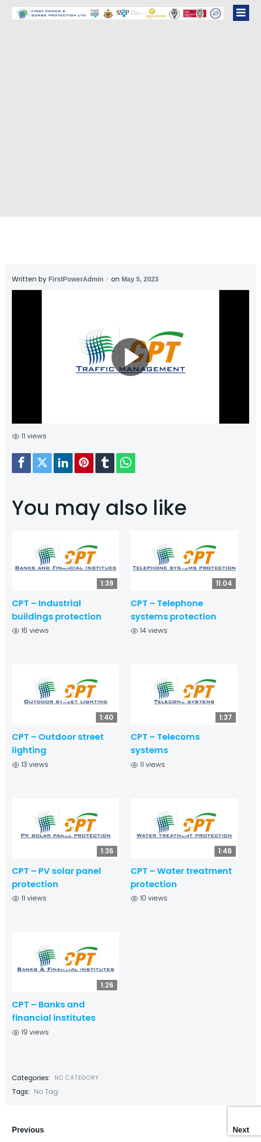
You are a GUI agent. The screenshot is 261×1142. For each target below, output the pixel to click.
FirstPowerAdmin (75, 279)
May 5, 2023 (139, 279)
